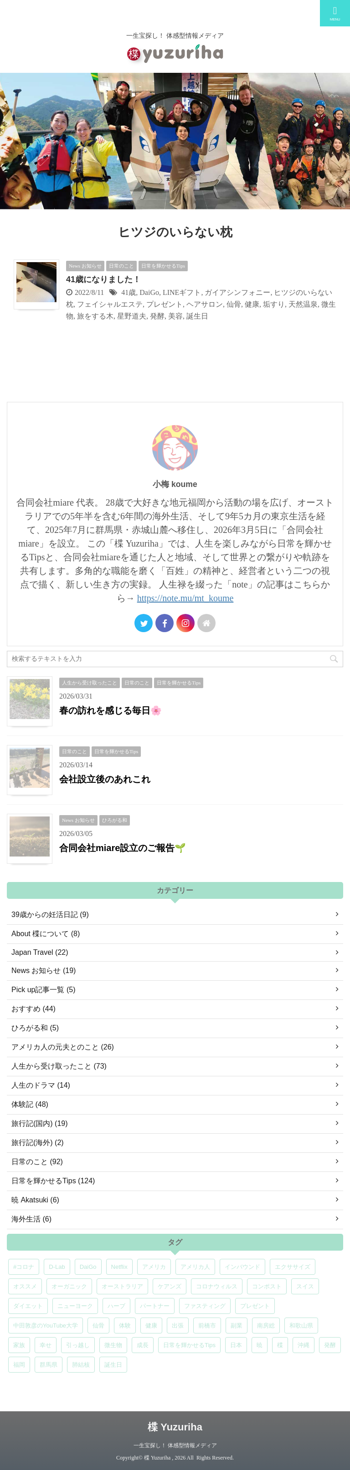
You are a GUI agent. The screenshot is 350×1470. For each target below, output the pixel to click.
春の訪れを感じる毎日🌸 (110, 710)
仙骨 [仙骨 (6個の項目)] (98, 1325)
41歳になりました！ (103, 279)
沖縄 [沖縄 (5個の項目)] (303, 1345)
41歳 (128, 292)
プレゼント (164, 304)
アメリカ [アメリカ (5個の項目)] (154, 1266)
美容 (175, 316)
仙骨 (233, 304)
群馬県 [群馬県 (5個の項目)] (48, 1364)
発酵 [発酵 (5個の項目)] (330, 1345)
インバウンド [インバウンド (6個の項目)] (242, 1266)
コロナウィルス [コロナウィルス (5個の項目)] (216, 1286)
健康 (252, 304)
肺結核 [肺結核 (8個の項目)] (81, 1364)
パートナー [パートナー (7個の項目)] (155, 1306)
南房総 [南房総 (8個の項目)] (266, 1325)
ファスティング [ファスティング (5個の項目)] (205, 1306)
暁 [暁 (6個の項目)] (259, 1345)
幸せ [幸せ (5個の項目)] (45, 1345)
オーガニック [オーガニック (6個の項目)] (69, 1286)
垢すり (274, 304)
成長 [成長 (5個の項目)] (143, 1345)
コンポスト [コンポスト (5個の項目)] (267, 1286)
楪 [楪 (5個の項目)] (280, 1345)
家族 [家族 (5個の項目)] (19, 1345)
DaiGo (149, 292)
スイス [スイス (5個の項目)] (305, 1286)
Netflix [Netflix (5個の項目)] (119, 1266)
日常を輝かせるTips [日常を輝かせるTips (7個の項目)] (189, 1345)
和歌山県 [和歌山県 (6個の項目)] (301, 1325)
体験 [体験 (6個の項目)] (125, 1325)
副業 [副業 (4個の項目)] (236, 1325)
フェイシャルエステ (110, 304)
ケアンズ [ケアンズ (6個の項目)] (169, 1286)
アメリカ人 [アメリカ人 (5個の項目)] (195, 1266)
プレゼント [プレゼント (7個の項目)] (255, 1306)
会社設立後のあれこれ (104, 779)
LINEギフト (182, 292)
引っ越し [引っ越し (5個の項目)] (78, 1345)
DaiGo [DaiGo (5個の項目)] (88, 1266)
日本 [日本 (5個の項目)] (236, 1345)
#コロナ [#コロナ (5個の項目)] (23, 1266)
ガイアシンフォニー (237, 292)
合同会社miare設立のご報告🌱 (122, 848)
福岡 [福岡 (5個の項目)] (19, 1364)
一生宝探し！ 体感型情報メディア (175, 1445)
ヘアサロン (204, 304)
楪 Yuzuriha (175, 1427)
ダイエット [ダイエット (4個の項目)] (28, 1306)
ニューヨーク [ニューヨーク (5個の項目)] (75, 1306)
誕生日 (197, 316)
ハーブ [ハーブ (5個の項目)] (116, 1306)
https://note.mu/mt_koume (185, 598)
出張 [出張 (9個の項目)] (178, 1325)
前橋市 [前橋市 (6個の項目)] (207, 1325)
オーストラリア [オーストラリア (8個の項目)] (122, 1286)
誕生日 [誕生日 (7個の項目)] (113, 1364)
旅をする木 (95, 316)
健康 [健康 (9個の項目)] (151, 1325)
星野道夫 (131, 316)
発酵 (157, 316)
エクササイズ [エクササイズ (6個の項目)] (292, 1266)
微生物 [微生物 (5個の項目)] (113, 1345)
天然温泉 (303, 304)
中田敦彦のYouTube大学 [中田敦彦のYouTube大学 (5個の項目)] (45, 1325)
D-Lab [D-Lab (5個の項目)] (57, 1266)
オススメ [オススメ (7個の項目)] (25, 1286)
